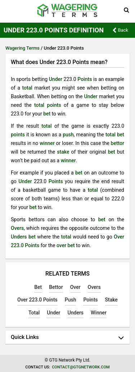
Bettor (56, 287)
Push (70, 300)
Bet (38, 287)
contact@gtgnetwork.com (80, 367)
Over (75, 287)
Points (84, 79)
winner (47, 143)
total (27, 88)
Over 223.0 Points (37, 300)
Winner (99, 313)
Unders (19, 237)
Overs (17, 228)
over (61, 245)
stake (63, 152)
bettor (117, 143)
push (68, 134)
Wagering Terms (22, 48)
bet (46, 114)
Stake (111, 300)
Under (55, 79)
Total (34, 313)
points (54, 105)
